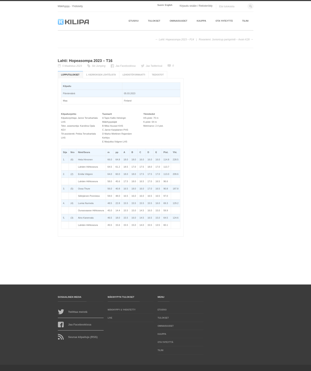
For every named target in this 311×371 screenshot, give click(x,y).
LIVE (110, 318)
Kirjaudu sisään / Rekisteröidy (196, 5)
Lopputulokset (70, 75)
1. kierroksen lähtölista (101, 75)
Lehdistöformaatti (134, 75)
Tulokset (154, 21)
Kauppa (201, 21)
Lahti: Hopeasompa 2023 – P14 (176, 39)
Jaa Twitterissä (154, 65)
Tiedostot (158, 75)
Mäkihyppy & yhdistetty (122, 310)
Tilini (245, 21)
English (168, 5)
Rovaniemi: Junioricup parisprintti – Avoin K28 (224, 39)
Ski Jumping (98, 65)
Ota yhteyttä (224, 21)
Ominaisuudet (178, 21)
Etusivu (134, 21)
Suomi (160, 5)
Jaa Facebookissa (125, 65)
